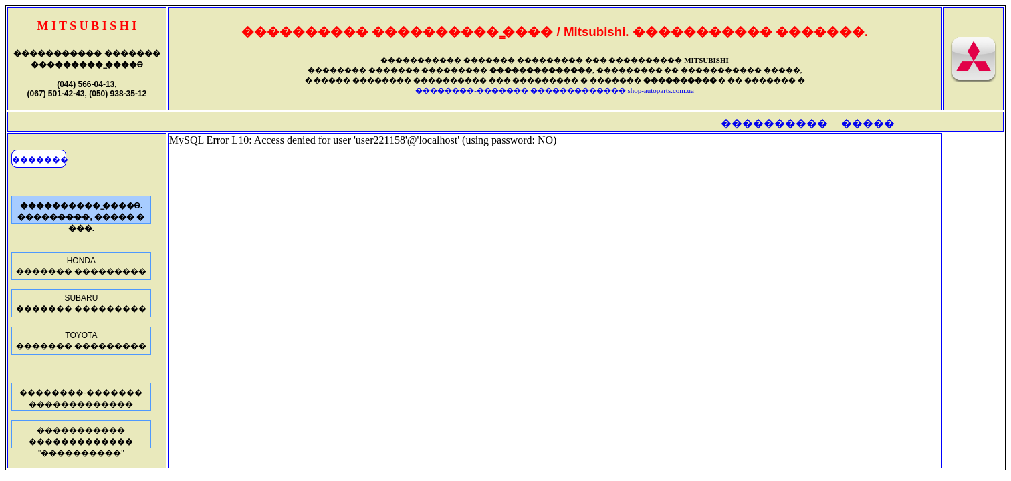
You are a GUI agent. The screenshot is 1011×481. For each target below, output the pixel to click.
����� (868, 123)
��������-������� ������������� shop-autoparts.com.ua (554, 90)
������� (39, 159)
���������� (774, 123)
